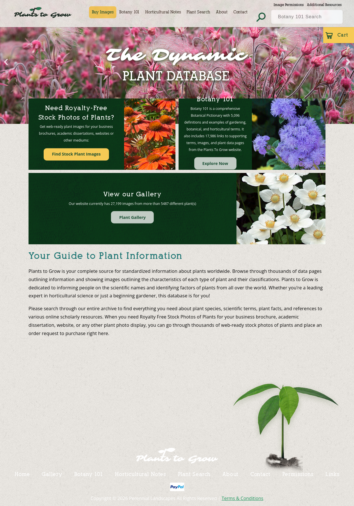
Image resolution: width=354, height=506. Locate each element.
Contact (241, 12)
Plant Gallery (132, 217)
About (222, 12)
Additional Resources (324, 5)
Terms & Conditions (243, 498)
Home (22, 474)
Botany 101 (130, 12)
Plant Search (199, 12)
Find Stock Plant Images (76, 154)
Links (332, 474)
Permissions (297, 474)
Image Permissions (289, 5)
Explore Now (215, 163)
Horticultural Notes (163, 12)
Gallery (52, 474)
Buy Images (103, 12)
